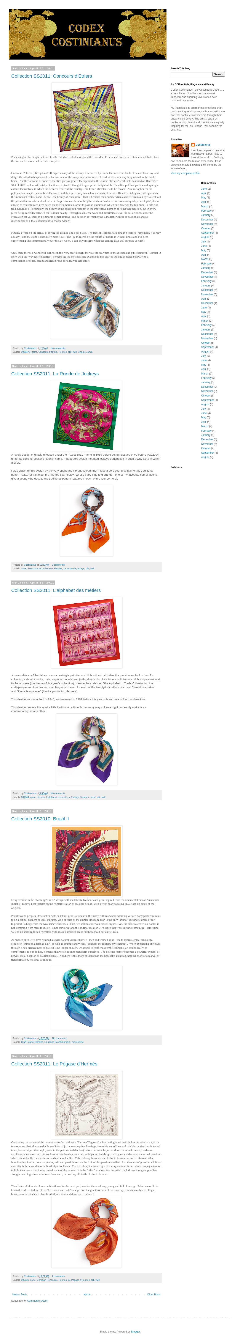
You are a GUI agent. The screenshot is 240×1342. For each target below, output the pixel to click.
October (206, 228)
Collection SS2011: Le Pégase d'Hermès (54, 1064)
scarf (93, 797)
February (206, 210)
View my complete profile (185, 173)
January (206, 215)
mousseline (78, 1042)
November (207, 223)
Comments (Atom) (37, 1300)
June (204, 188)
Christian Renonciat (47, 1280)
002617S (25, 352)
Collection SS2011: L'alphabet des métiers (56, 590)
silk (70, 352)
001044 (25, 797)
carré (34, 352)
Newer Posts (19, 1294)
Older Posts (154, 1294)
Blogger (135, 1331)
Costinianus (203, 144)
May (203, 197)
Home (87, 1294)
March (204, 206)
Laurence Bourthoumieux (57, 1042)
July (203, 241)
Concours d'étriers (47, 352)
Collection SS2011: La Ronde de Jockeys (55, 373)
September (207, 232)
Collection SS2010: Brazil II (40, 818)
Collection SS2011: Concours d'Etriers (51, 76)
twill (75, 352)
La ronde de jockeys (73, 568)
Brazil (24, 1042)
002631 (25, 1280)
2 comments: (59, 564)
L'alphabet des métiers (58, 797)
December (207, 219)
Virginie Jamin (85, 352)
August (205, 237)
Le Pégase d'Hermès (79, 1280)
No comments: (58, 348)
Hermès (63, 352)
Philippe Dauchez (80, 797)
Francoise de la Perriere (40, 568)
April (203, 193)
